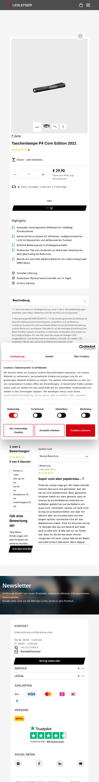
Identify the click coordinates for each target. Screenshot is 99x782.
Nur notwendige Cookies (18, 430)
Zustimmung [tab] (17, 356)
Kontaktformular (30, 651)
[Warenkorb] (81, 5)
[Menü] (88, 5)
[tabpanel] (49, 300)
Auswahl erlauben (49, 430)
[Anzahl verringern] (15, 174)
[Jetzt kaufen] (49, 208)
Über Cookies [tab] (81, 356)
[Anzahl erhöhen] (43, 174)
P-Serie (16, 136)
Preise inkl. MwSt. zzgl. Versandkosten (63, 177)
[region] (49, 86)
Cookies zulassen (80, 430)
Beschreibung (49, 300)
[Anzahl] (29, 174)
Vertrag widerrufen (49, 661)
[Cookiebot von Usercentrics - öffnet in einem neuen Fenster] (81, 347)
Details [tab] (49, 356)
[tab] (49, 300)
